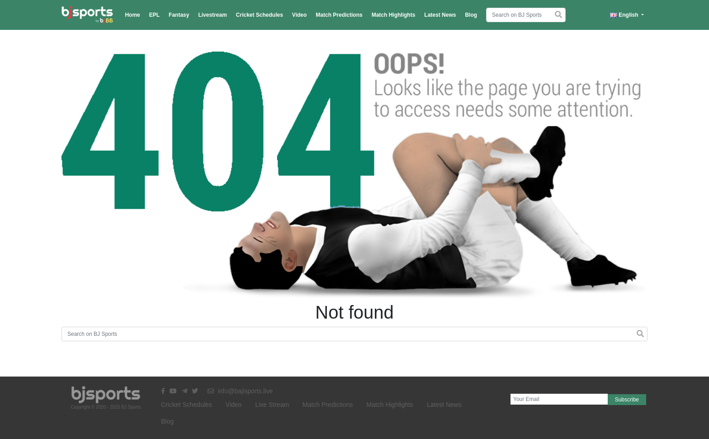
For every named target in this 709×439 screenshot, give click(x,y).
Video (299, 15)
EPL (154, 15)
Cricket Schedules (259, 15)
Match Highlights (394, 15)
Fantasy (179, 15)
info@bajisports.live (240, 391)
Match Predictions (339, 15)
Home (132, 15)
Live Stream (272, 404)
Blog (471, 15)
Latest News (440, 15)
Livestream (212, 15)
